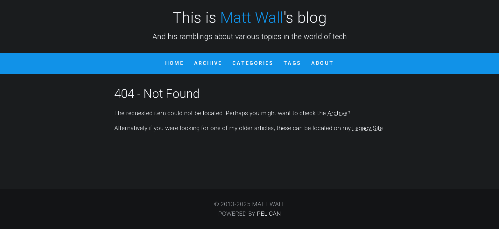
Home (174, 63)
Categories (252, 63)
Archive (208, 63)
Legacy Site (367, 128)
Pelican (269, 213)
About (322, 63)
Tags (292, 63)
